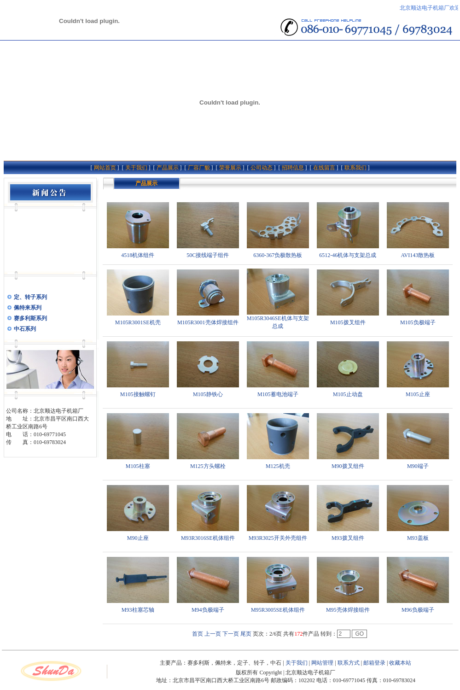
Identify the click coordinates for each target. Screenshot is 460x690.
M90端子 (418, 466)
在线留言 (324, 167)
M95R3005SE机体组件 (278, 610)
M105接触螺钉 (138, 394)
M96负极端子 (418, 610)
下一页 (230, 634)
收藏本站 (400, 663)
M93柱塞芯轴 (138, 610)
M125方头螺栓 (208, 466)
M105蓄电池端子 (277, 394)
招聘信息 (293, 167)
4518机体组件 (137, 255)
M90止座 (138, 538)
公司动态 (261, 167)
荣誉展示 (230, 167)
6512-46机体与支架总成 (347, 255)
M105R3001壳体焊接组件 (208, 322)
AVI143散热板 (418, 255)
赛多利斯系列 (30, 318)
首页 (197, 634)
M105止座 (418, 394)
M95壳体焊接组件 (348, 610)
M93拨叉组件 (348, 538)
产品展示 (168, 167)
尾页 (245, 634)
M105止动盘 (348, 394)
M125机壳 (278, 466)
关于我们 (136, 167)
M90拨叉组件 (348, 466)
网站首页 (105, 167)
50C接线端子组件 (207, 255)
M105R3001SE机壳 (138, 322)
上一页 (212, 634)
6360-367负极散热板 (277, 255)
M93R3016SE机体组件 (208, 538)
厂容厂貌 (199, 167)
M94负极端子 (208, 610)
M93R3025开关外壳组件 (278, 538)
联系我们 (355, 167)
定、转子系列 (30, 297)
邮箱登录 (374, 663)
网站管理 (322, 663)
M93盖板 (418, 538)
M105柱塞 (138, 466)
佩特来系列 (27, 307)
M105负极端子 (418, 322)
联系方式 (349, 663)
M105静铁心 (208, 394)
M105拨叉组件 (348, 322)
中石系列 (25, 329)
